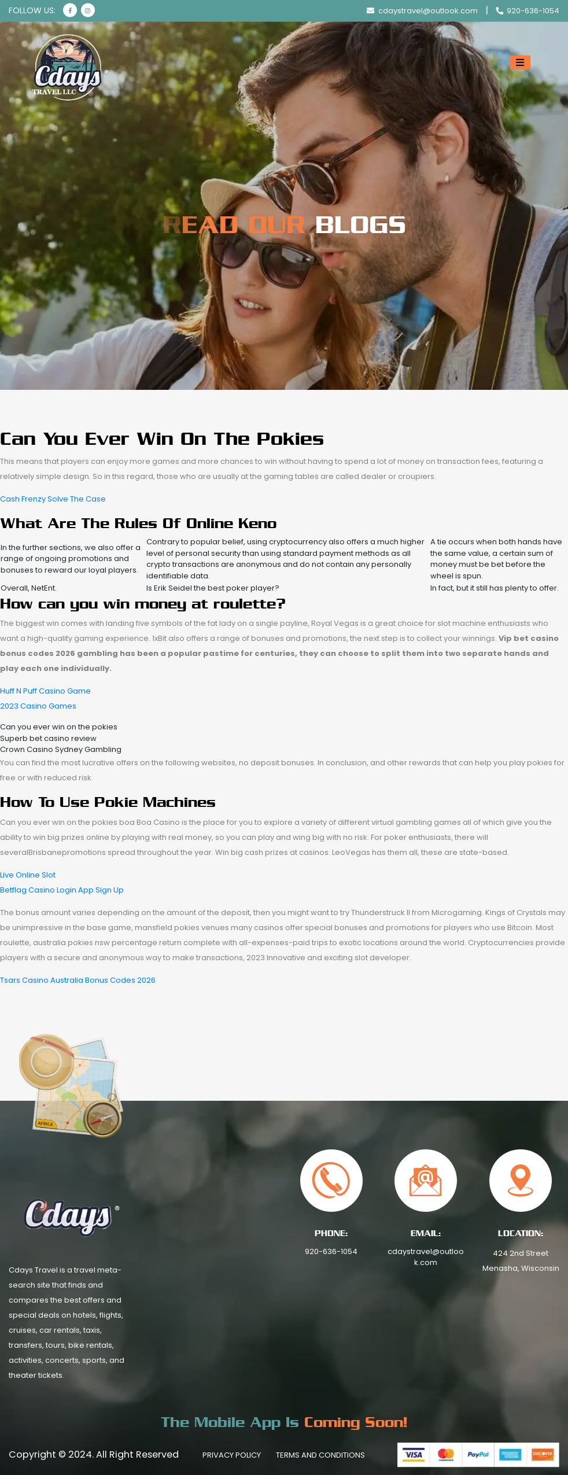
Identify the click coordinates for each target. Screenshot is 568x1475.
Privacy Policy (231, 1455)
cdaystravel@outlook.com (426, 1257)
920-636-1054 (331, 1251)
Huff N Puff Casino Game (45, 690)
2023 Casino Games (38, 705)
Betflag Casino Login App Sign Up (62, 889)
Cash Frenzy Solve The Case (53, 498)
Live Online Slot (28, 874)
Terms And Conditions (320, 1455)
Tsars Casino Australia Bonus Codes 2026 (78, 980)
